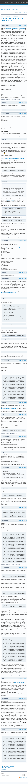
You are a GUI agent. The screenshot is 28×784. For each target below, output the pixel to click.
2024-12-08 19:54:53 (23, 467)
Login (17, 9)
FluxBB (25, 779)
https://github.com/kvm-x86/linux (9, 408)
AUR (24, 2)
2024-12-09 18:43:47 (23, 729)
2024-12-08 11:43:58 (23, 402)
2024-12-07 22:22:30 (23, 278)
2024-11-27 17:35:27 (23, 25)
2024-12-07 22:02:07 (23, 240)
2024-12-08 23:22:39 (23, 520)
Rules (5, 9)
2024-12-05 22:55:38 (23, 139)
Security (20, 2)
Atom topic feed (23, 777)
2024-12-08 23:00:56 (23, 488)
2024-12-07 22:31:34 (23, 298)
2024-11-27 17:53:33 (23, 102)
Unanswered (24, 12)
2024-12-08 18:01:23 (23, 436)
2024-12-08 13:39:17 (23, 414)
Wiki (12, 2)
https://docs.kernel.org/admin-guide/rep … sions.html (14, 156)
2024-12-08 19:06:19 (23, 451)
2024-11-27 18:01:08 (23, 113)
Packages (7, 2)
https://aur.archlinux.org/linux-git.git (13, 247)
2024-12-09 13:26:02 (23, 678)
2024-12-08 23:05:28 (23, 507)
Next (10, 22)
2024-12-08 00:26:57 (23, 339)
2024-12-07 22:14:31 (23, 272)
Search (8, 9)
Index (2, 9)
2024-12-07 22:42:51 (23, 327)
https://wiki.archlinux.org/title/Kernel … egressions (13, 158)
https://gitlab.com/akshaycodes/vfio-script (15, 28)
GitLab (15, 2)
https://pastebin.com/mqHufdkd (8, 292)
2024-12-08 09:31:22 (23, 352)
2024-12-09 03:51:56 (23, 567)
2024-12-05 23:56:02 (23, 181)
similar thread (10, 200)
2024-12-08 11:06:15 (23, 360)
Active (19, 12)
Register (13, 9)
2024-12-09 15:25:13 (23, 698)
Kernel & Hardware (12, 17)
